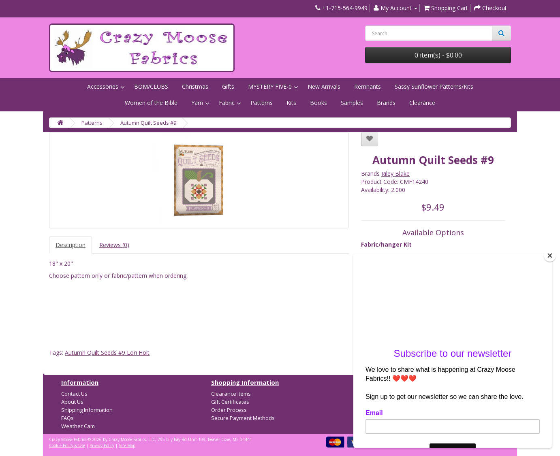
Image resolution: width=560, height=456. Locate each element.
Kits (291, 103)
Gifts (228, 86)
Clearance (422, 103)
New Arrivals (324, 86)
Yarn (197, 103)
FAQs (67, 418)
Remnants (367, 86)
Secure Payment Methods (243, 418)
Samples (352, 103)
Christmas (195, 86)
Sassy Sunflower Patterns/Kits (434, 86)
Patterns (261, 103)
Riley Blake (395, 173)
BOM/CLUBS (151, 86)
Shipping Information (87, 409)
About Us (72, 401)
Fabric (227, 103)
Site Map (127, 445)
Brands (386, 103)
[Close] (550, 255)
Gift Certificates (230, 401)
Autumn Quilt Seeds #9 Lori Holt (107, 352)
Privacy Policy (102, 445)
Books (318, 103)
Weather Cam (78, 426)
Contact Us (74, 393)
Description (70, 245)
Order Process (229, 409)
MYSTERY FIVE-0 (270, 86)
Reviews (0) (114, 245)
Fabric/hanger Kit (386, 244)
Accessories (102, 86)
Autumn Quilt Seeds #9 (148, 122)
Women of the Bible (151, 103)
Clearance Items (231, 393)
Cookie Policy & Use (67, 445)
